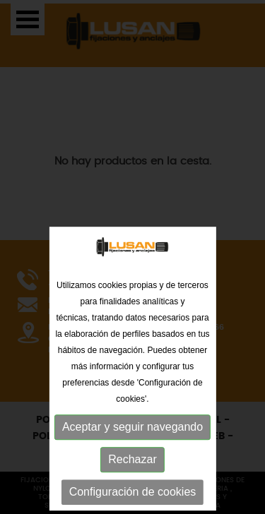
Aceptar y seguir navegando (132, 483)
